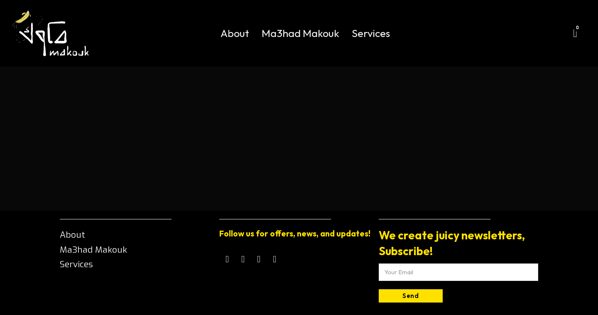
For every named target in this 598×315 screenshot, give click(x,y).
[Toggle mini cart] (575, 33)
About (235, 33)
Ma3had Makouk (300, 33)
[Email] (458, 272)
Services (371, 33)
